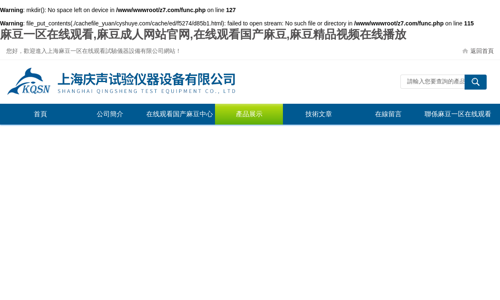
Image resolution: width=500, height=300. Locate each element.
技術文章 (318, 114)
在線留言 (388, 114)
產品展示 (249, 114)
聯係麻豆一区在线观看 (458, 114)
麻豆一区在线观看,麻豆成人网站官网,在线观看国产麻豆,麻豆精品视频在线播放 (203, 34)
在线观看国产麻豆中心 (179, 114)
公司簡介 (110, 114)
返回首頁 (482, 51)
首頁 (40, 114)
